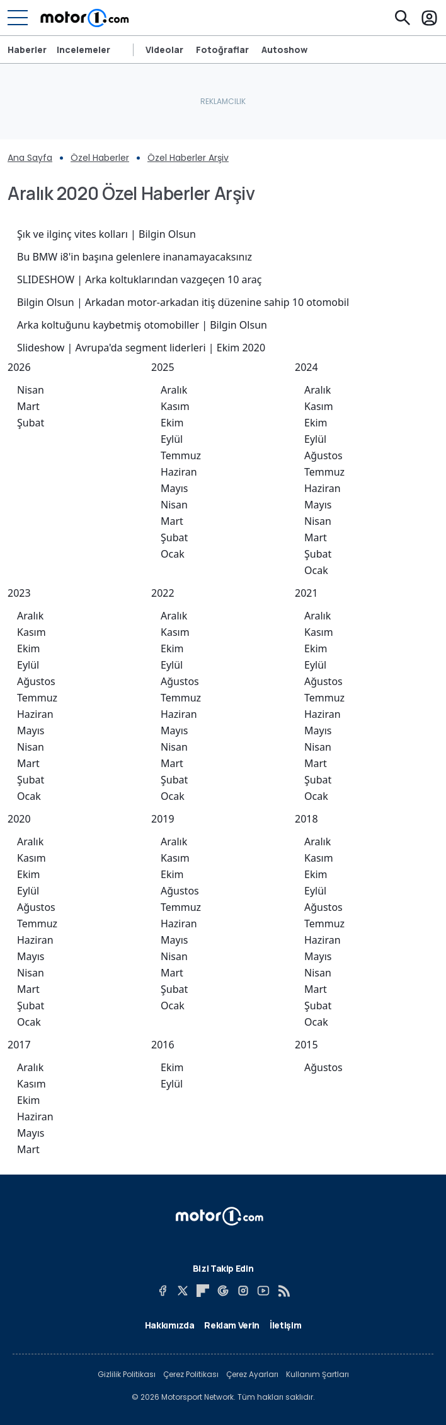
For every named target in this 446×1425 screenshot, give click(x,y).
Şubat (30, 423)
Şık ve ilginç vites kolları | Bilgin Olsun (106, 234)
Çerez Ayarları (252, 1374)
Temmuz (181, 455)
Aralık (174, 390)
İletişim (285, 1325)
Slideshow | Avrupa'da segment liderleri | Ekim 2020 (141, 348)
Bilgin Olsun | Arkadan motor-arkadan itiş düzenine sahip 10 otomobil (183, 302)
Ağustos (323, 455)
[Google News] (223, 1290)
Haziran (179, 472)
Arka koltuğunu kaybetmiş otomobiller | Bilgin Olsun (142, 325)
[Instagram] (243, 1290)
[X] (182, 1290)
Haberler (27, 50)
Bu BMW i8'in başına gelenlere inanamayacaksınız (134, 257)
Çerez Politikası (191, 1374)
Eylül (172, 439)
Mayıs (174, 488)
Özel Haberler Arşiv (188, 158)
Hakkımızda (170, 1325)
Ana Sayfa (30, 158)
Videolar (164, 50)
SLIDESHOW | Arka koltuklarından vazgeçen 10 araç (139, 279)
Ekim (172, 423)
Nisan (30, 390)
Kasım (175, 406)
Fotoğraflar (222, 50)
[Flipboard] (203, 1290)
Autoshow (284, 50)
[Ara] (402, 17)
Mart (28, 406)
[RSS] (283, 1290)
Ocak (173, 554)
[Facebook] (162, 1290)
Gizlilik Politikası (127, 1374)
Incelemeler (83, 50)
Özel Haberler (100, 158)
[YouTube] (263, 1290)
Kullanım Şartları (317, 1374)
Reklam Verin (232, 1325)
